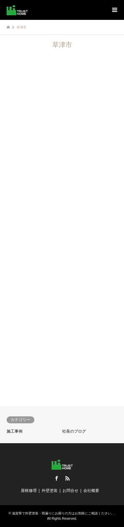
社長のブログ (74, 431)
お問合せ (70, 490)
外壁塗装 (50, 490)
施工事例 (14, 431)
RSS (67, 478)
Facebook (56, 478)
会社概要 (91, 490)
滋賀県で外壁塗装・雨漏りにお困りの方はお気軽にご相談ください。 (63, 513)
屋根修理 (29, 490)
